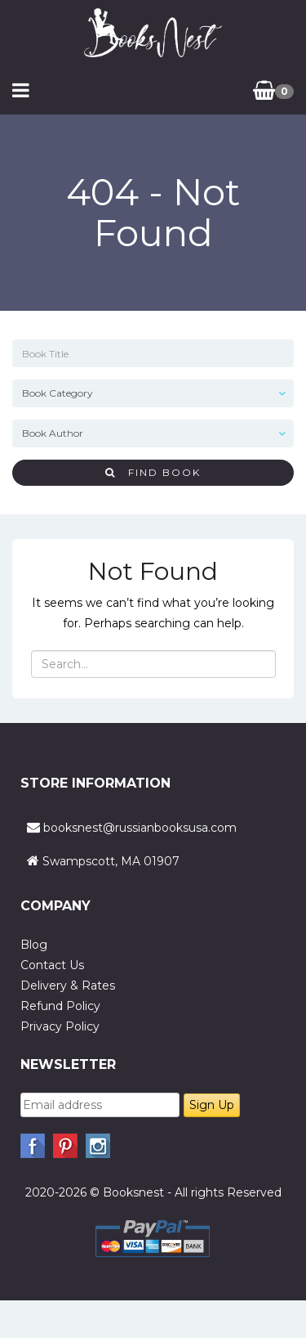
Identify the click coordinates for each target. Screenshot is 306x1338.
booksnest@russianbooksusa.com (140, 827)
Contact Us (52, 965)
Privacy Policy (60, 1026)
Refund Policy (60, 1006)
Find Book (153, 472)
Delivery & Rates (67, 985)
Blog (33, 944)
